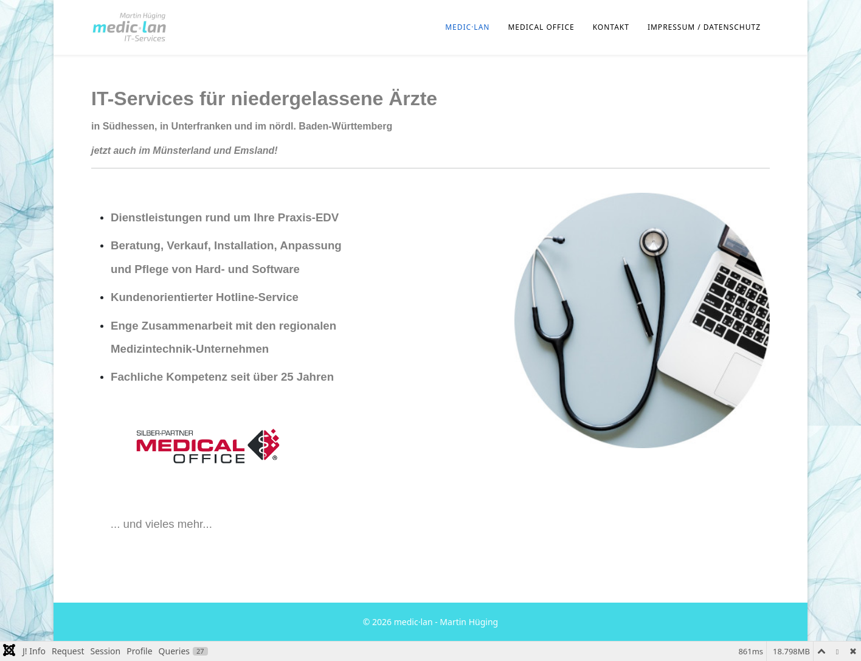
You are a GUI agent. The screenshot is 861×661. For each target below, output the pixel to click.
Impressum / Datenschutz (704, 27)
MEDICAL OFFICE (541, 27)
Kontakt (611, 27)
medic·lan (467, 27)
